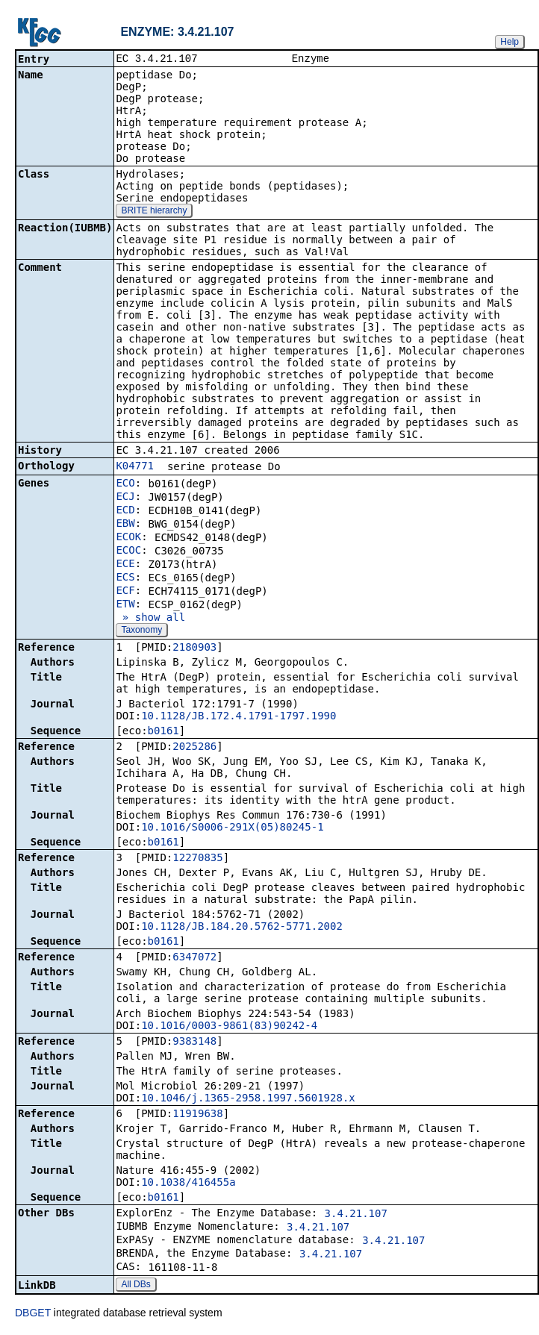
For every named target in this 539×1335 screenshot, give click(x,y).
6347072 (194, 958)
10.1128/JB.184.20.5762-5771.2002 (242, 928)
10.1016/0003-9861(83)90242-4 (229, 1027)
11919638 (197, 1115)
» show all (150, 619)
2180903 (194, 648)
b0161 (163, 732)
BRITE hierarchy (154, 212)
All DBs (135, 1286)
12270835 (197, 859)
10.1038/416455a (188, 1183)
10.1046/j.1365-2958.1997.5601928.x (248, 1099)
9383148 (194, 1042)
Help (509, 42)
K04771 (135, 467)
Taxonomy (141, 631)
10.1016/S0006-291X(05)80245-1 (232, 828)
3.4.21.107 (356, 1215)
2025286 (194, 748)
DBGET (33, 1314)
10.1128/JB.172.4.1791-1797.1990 (238, 717)
